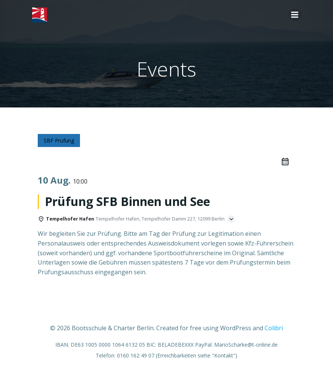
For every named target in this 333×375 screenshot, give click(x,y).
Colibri (274, 328)
